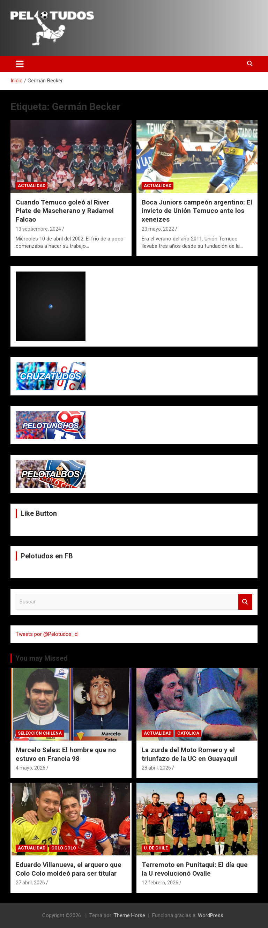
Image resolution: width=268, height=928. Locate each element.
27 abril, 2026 (30, 882)
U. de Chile (156, 848)
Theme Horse (129, 915)
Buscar (245, 602)
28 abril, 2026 (156, 768)
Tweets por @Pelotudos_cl (47, 634)
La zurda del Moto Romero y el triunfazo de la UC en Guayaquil (190, 754)
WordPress (210, 915)
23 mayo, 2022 (158, 229)
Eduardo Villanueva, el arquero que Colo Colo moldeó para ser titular (68, 869)
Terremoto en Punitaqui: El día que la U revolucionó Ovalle (195, 869)
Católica (188, 733)
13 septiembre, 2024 (38, 229)
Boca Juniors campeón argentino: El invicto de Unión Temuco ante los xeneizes (197, 210)
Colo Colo (63, 848)
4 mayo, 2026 (30, 768)
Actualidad (31, 185)
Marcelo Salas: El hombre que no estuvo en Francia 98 (66, 754)
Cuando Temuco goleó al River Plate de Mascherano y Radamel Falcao (65, 210)
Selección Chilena (40, 733)
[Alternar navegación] (19, 64)
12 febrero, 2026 (160, 882)
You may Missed (41, 658)
